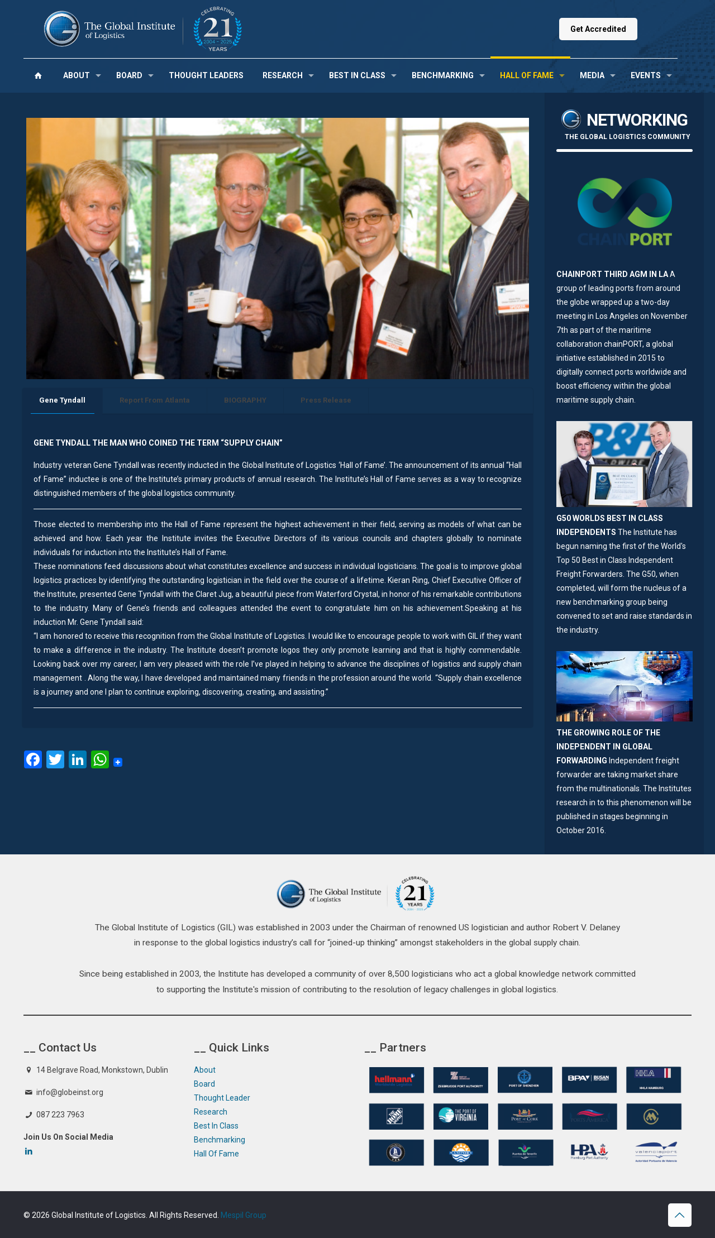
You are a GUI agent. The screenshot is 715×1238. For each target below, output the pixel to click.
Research (210, 1111)
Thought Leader (222, 1097)
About (205, 1069)
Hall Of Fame (216, 1153)
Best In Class (216, 1125)
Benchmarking (219, 1139)
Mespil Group (243, 1215)
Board (204, 1083)
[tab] (62, 400)
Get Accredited (598, 29)
